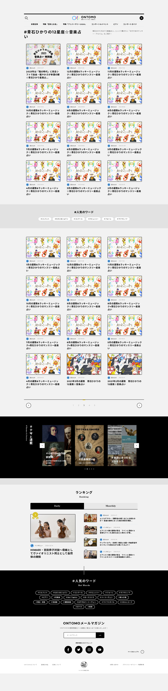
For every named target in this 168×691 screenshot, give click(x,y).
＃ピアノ (45, 597)
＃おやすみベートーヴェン (86, 602)
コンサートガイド (130, 24)
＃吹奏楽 (57, 597)
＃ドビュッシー (93, 219)
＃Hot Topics (71, 597)
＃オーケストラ (88, 597)
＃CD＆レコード (126, 602)
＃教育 (90, 607)
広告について (56, 664)
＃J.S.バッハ (45, 219)
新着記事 (34, 24)
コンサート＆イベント (100, 24)
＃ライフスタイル (108, 602)
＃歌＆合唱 (122, 597)
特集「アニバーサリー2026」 (75, 24)
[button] (136, 445)
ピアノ (115, 24)
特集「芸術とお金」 (50, 24)
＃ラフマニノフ (122, 219)
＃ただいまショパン (61, 219)
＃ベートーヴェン (106, 597)
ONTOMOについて (30, 664)
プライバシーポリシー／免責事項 (133, 664)
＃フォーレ (107, 219)
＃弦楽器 (54, 602)
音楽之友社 (44, 664)
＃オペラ (79, 607)
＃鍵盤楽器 (67, 602)
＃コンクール (78, 219)
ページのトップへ (133, 652)
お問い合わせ (114, 664)
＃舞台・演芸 (40, 602)
